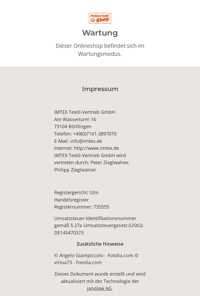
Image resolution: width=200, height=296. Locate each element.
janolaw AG (99, 288)
